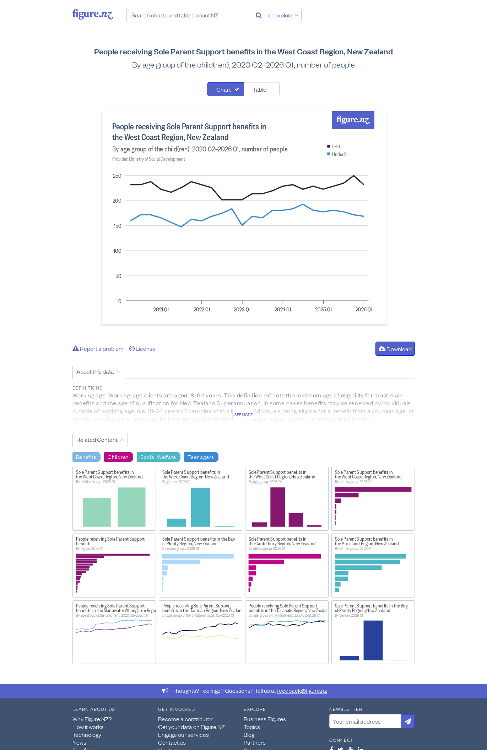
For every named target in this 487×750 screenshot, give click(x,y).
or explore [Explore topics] (283, 15)
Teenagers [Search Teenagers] (201, 456)
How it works (88, 726)
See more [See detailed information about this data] (243, 414)
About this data (95, 371)
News (79, 742)
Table (259, 89)
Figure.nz (92, 14)
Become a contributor (185, 719)
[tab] (225, 89)
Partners (255, 742)
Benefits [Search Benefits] (86, 456)
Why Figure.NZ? (92, 719)
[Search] (259, 15)
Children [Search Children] (118, 456)
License (142, 348)
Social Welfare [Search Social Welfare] (158, 456)
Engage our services (183, 734)
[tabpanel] (244, 218)
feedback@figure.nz (302, 690)
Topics (252, 726)
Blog (249, 734)
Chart (223, 89)
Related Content (97, 439)
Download (395, 349)
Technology (86, 734)
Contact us (172, 742)
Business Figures (265, 719)
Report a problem (98, 348)
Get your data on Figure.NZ (191, 726)
